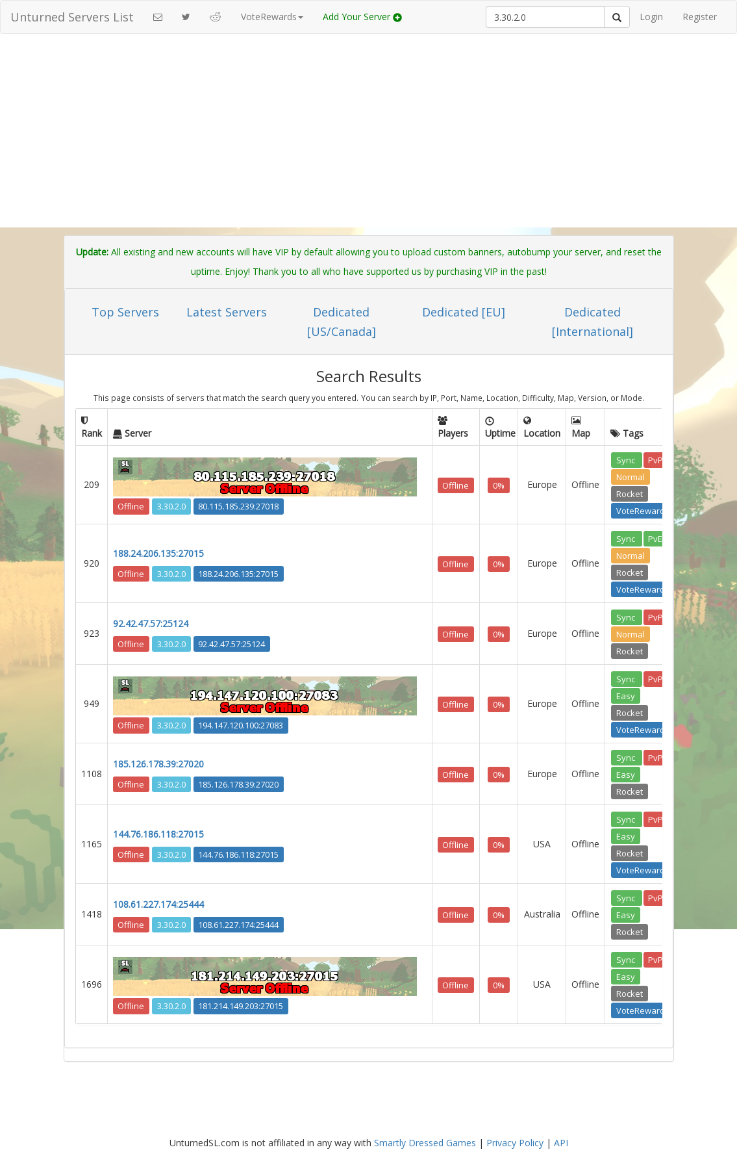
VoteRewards (642, 510)
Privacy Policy (514, 1143)
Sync (626, 459)
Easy (625, 695)
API (561, 1143)
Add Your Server (362, 16)
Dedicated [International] (592, 321)
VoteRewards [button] (272, 16)
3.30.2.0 (171, 506)
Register (699, 16)
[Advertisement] (369, 138)
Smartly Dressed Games (425, 1143)
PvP (655, 459)
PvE (655, 538)
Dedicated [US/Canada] (341, 321)
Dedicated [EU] (463, 312)
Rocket (629, 493)
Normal (630, 476)
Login (651, 16)
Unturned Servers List (72, 17)
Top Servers (125, 312)
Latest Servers (226, 312)
